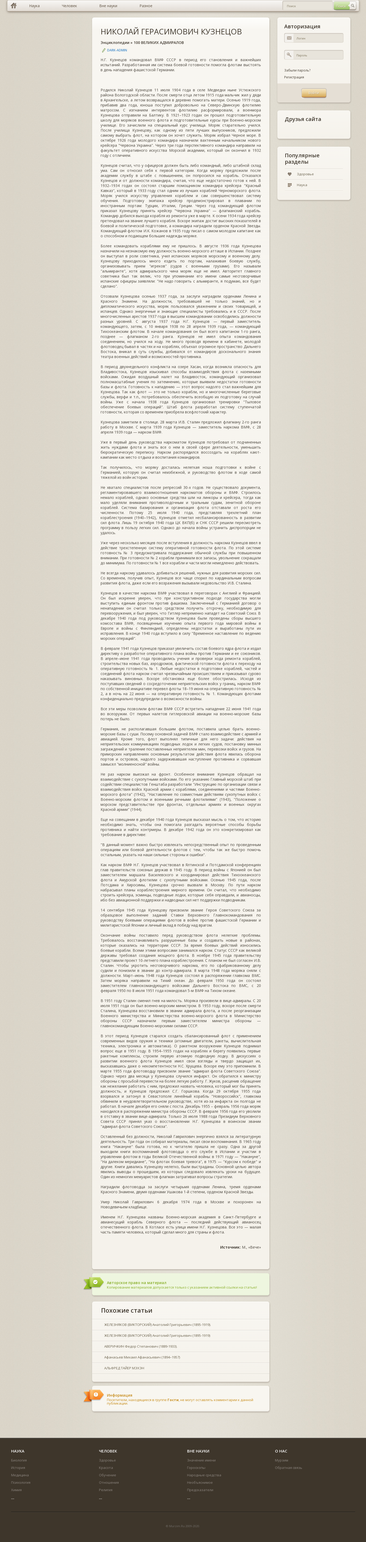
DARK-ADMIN (117, 50)
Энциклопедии (115, 42)
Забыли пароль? (297, 70)
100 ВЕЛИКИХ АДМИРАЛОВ (159, 42)
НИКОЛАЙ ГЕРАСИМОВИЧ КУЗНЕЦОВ (171, 31)
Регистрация (294, 77)
